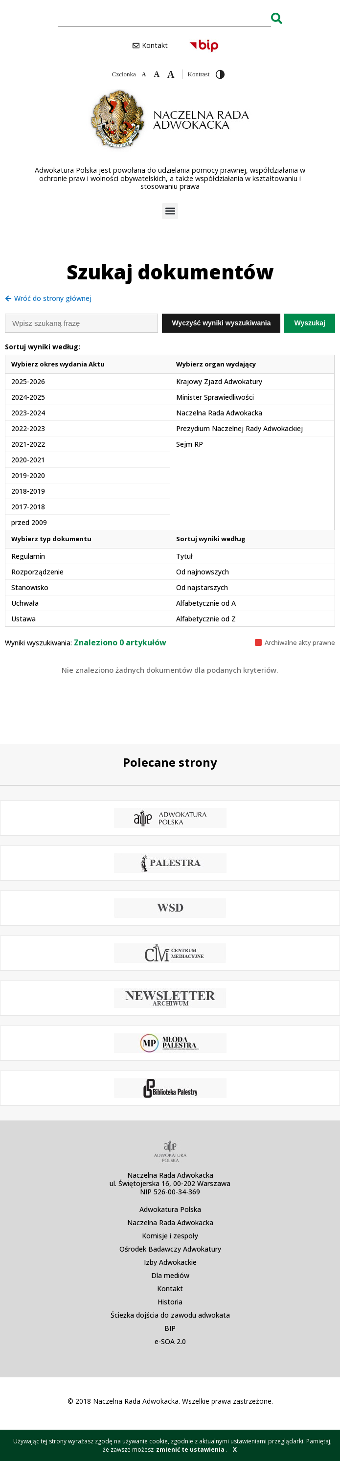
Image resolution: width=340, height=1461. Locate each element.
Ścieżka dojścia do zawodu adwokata (170, 1315)
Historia (170, 1301)
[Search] (276, 18)
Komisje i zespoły (170, 1235)
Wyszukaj (309, 323)
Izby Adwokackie (170, 1262)
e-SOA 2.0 (170, 1341)
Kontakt (170, 1288)
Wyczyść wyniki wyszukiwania (221, 323)
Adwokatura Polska (170, 1209)
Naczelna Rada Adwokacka (170, 1222)
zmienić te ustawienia (190, 1449)
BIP (170, 1328)
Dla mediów (170, 1275)
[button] (170, 211)
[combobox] (164, 18)
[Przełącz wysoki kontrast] (220, 74)
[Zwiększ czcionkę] (170, 74)
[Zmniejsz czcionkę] (144, 74)
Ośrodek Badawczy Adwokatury (170, 1249)
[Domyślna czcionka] (156, 74)
